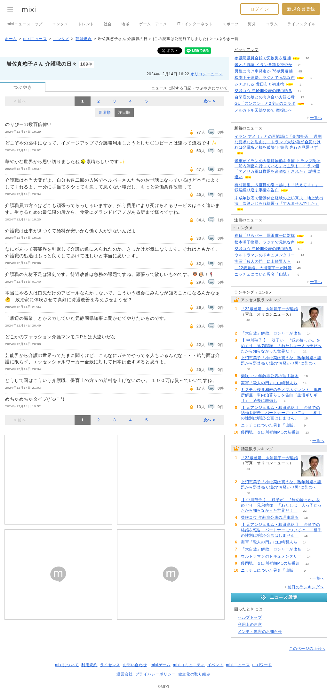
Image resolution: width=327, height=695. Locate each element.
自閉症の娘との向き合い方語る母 (265, 97)
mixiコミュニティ (189, 665)
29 (299, 65)
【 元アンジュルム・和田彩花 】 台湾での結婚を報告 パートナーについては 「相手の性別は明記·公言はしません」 (281, 413)
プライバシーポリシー (155, 674)
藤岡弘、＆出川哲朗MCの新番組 (270, 432)
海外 (252, 24)
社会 (108, 24)
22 (305, 351)
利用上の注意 (250, 624)
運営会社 (124, 674)
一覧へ (316, 117)
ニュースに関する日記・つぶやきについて (189, 88)
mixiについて (67, 665)
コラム (272, 24)
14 (302, 255)
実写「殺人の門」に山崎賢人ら (263, 261)
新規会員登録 (301, 9)
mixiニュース (35, 39)
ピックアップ (246, 49)
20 (307, 58)
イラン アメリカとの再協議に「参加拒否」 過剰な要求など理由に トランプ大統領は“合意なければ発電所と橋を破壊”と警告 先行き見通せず (278, 142)
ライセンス (110, 665)
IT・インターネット (195, 24)
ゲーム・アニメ (153, 24)
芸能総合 (84, 39)
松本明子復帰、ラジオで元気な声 (265, 77)
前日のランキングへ (306, 587)
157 (299, 110)
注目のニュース (248, 220)
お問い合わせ (135, 665)
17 (299, 91)
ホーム (11, 39)
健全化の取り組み (194, 674)
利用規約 (89, 665)
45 (300, 71)
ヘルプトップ (250, 617)
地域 (125, 24)
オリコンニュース (206, 74)
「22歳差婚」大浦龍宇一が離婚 (263, 268)
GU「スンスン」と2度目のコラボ (265, 103)
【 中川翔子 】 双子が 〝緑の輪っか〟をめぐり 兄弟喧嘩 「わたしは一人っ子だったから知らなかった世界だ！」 (281, 345)
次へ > (209, 101)
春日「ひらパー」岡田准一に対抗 (265, 235)
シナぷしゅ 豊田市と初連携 (259, 84)
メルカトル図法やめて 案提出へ (263, 110)
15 (306, 418)
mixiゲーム (161, 665)
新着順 (105, 112)
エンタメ (60, 24)
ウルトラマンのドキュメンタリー (265, 255)
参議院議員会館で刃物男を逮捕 (263, 58)
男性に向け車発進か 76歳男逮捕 (264, 71)
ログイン (259, 9)
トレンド (86, 24)
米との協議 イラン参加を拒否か (263, 64)
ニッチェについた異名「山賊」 (263, 274)
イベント (215, 665)
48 (299, 268)
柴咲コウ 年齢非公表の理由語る (263, 90)
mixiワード (262, 665)
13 (307, 432)
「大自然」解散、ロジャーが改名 (271, 333)
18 (299, 249)
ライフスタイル (301, 24)
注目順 (124, 112)
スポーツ (230, 24)
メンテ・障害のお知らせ (260, 631)
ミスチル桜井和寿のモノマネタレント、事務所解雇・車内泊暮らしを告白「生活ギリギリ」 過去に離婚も (281, 395)
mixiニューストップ (25, 24)
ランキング (244, 292)
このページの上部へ (307, 648)
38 (248, 369)
